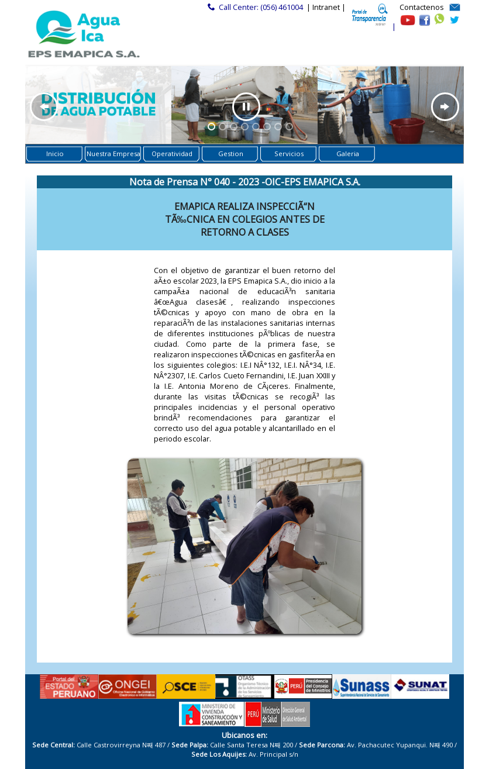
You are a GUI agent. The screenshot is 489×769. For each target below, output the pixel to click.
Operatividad (171, 153)
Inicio (55, 153)
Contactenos (422, 7)
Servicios (289, 153)
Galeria (347, 153)
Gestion (230, 153)
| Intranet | (326, 7)
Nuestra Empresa (113, 153)
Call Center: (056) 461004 (261, 7)
